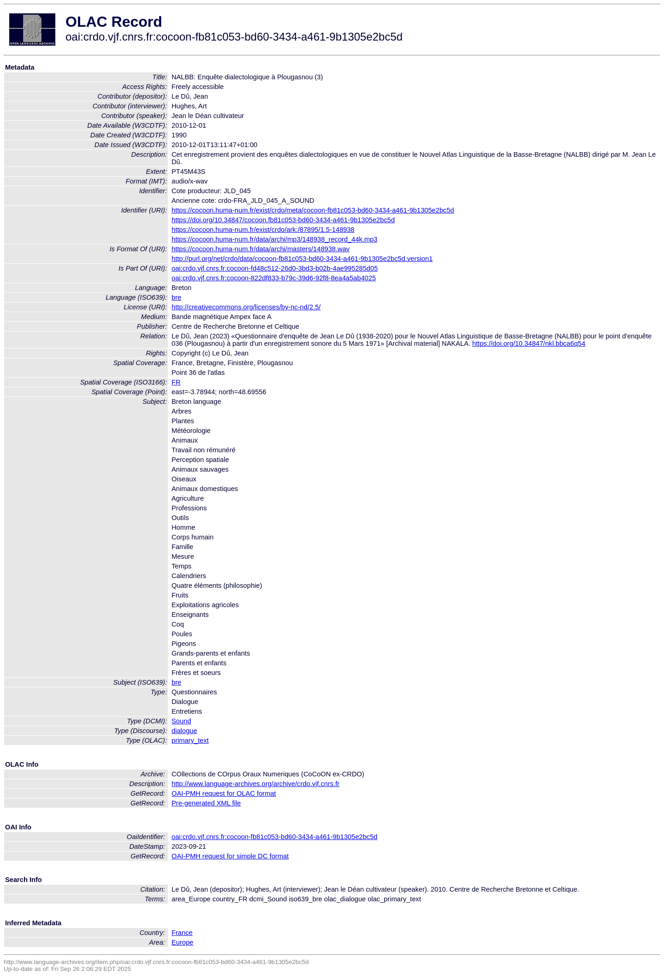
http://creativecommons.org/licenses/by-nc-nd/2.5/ (246, 307)
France (182, 932)
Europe (182, 942)
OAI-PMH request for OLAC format (224, 793)
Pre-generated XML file (206, 803)
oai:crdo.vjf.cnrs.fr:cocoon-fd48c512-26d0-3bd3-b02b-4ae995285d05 (275, 268)
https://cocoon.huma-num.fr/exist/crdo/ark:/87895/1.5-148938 (263, 229)
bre (176, 297)
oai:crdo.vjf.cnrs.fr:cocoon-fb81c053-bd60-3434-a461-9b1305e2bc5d (275, 836)
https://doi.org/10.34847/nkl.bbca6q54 (528, 343)
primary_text (190, 740)
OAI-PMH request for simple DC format (230, 856)
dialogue (184, 730)
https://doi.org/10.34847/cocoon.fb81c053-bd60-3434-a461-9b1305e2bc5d (283, 220)
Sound (181, 721)
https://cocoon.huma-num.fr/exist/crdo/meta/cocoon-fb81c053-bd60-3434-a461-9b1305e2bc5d (313, 210)
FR (176, 382)
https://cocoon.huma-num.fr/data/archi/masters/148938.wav (261, 249)
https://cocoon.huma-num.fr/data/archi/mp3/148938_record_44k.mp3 (274, 239)
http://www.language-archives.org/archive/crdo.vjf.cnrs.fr (255, 783)
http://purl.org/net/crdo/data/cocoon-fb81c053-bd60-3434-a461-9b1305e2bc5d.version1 (302, 258)
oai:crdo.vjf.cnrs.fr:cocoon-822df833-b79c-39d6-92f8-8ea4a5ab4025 (274, 278)
